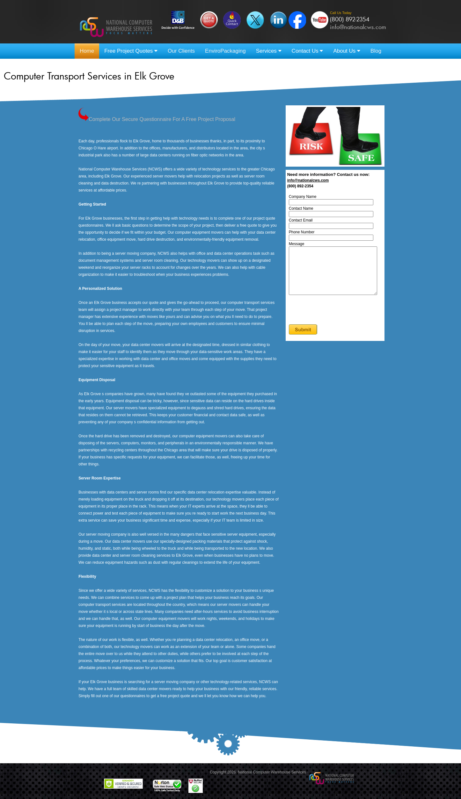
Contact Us (307, 51)
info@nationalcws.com (358, 27)
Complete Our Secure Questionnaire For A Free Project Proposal (156, 119)
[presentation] (338, 319)
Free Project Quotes (130, 51)
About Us (346, 51)
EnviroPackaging (225, 51)
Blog (375, 51)
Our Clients (181, 51)
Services (269, 51)
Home (87, 51)
